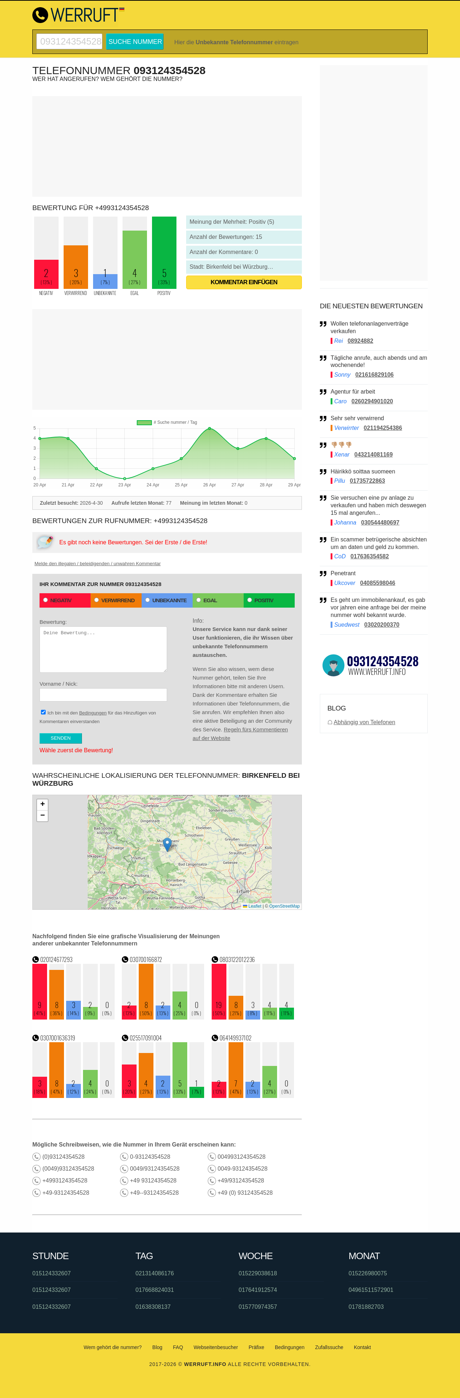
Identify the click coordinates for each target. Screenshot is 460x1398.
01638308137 (153, 1307)
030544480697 (380, 522)
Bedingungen (93, 713)
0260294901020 (372, 401)
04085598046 (377, 583)
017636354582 (369, 556)
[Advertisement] (167, 146)
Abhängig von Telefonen (364, 722)
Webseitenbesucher (216, 1347)
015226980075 (368, 1273)
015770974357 (258, 1307)
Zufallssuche (329, 1347)
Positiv (260, 600)
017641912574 (258, 1290)
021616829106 (374, 375)
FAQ (178, 1347)
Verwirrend (114, 600)
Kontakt (362, 1347)
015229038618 (258, 1273)
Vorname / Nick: (103, 691)
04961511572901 (371, 1290)
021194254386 (383, 428)
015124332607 (51, 1273)
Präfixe (256, 1347)
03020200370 (382, 625)
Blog (157, 1347)
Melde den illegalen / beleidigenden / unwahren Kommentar (97, 563)
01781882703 (366, 1307)
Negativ (57, 600)
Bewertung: (103, 646)
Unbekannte (166, 600)
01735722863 (367, 481)
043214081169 (373, 454)
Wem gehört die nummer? (113, 1347)
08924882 (360, 341)
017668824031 (154, 1290)
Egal (206, 600)
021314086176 (154, 1273)
